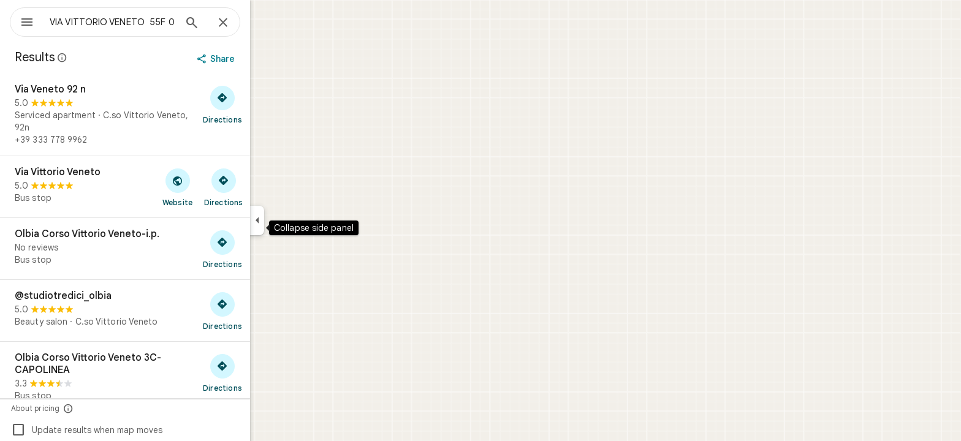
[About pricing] (112, 408)
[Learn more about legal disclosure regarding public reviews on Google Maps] (106, 57)
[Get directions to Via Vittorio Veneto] (268, 187)
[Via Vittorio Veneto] (169, 186)
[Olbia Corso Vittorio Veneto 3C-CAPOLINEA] (169, 377)
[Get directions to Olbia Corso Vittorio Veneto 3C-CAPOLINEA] (267, 372)
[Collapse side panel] (301, 220)
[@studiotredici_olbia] (169, 310)
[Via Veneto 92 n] (169, 115)
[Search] (236, 24)
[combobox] (144, 22)
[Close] (267, 23)
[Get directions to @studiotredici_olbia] (267, 310)
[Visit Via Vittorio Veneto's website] (222, 187)
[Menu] (22, 21)
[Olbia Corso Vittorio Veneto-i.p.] (169, 248)
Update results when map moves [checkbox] (131, 430)
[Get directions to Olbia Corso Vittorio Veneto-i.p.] (267, 249)
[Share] (261, 59)
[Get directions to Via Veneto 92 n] (267, 104)
